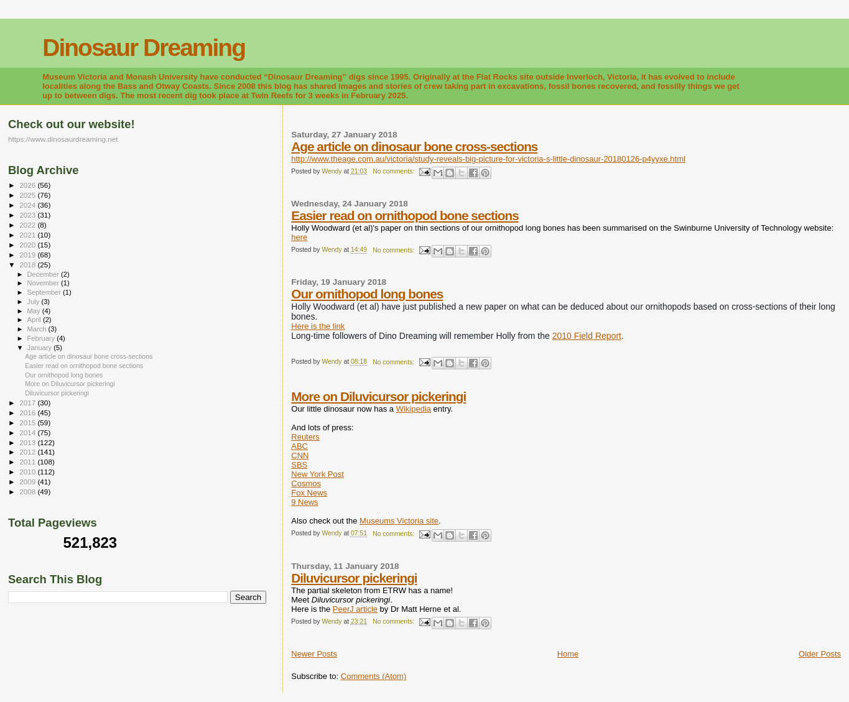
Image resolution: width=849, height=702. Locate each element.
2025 (28, 195)
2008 (28, 491)
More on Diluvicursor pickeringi (378, 396)
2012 (28, 452)
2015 (28, 422)
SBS (299, 464)
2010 (28, 472)
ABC (299, 446)
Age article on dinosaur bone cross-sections (414, 146)
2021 (28, 235)
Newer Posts (314, 653)
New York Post (317, 474)
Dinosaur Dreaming (143, 47)
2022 (28, 225)
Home (568, 653)
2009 (28, 482)
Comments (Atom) (373, 676)
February (42, 338)
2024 (28, 205)
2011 (28, 462)
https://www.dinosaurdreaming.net (63, 139)
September (45, 292)
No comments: (394, 171)
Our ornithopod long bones (367, 294)
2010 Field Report (586, 336)
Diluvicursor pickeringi (354, 578)
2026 (28, 185)
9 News (304, 502)
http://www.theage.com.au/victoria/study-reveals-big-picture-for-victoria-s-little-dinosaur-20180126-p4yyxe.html (488, 159)
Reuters (305, 436)
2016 (28, 413)
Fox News (309, 492)
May (34, 311)
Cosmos (306, 483)
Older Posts (820, 653)
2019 (28, 255)
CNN (300, 455)
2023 (28, 215)
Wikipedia (413, 408)
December (44, 274)
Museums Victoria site (399, 520)
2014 (28, 432)
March (38, 329)
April (35, 319)
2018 (28, 265)
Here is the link (318, 326)
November (44, 283)
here (299, 237)
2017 (28, 403)
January (40, 347)
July (34, 301)
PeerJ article (355, 609)
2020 (28, 245)
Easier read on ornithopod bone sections (404, 215)
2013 (28, 442)
